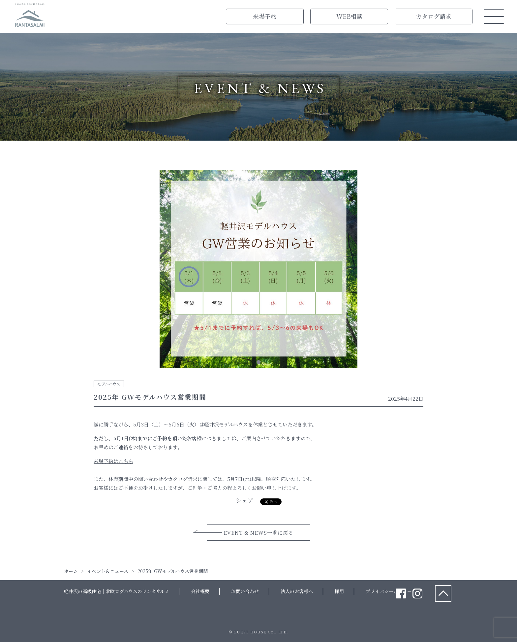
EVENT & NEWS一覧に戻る (258, 532)
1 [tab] (258, 362)
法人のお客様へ (297, 591)
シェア (245, 500)
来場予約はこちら (113, 460)
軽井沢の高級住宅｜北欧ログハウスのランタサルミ (116, 591)
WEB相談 (349, 16)
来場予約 (265, 16)
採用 (339, 591)
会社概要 (200, 591)
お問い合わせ (245, 591)
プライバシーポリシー (389, 591)
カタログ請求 (433, 16)
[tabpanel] (258, 270)
